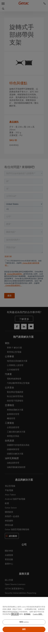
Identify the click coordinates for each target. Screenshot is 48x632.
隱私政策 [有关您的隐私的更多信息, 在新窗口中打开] (15, 622)
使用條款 (27, 622)
